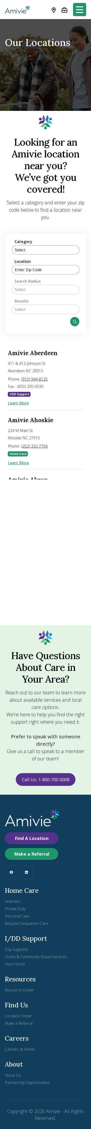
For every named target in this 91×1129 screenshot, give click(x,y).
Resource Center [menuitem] (19, 990)
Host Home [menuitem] (15, 964)
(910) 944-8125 (34, 379)
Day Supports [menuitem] (16, 949)
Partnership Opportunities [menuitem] (27, 1082)
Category (23, 241)
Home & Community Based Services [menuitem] (36, 956)
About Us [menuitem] (13, 1075)
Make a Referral (31, 854)
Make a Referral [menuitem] (19, 1023)
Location (23, 261)
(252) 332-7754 (34, 446)
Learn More (18, 403)
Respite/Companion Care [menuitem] (26, 923)
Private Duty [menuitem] (15, 908)
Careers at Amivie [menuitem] (20, 1049)
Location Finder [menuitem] (18, 1016)
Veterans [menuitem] (12, 901)
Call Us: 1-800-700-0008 (45, 779)
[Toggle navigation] (79, 9)
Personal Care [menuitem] (17, 916)
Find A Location (32, 838)
